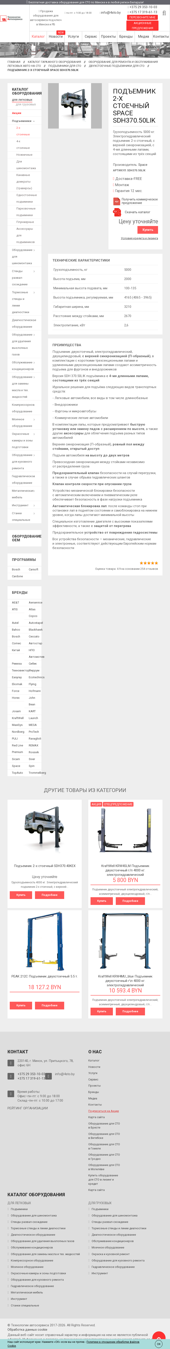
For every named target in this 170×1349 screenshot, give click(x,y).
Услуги (73, 36)
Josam (16, 710)
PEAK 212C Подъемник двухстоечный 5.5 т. (45, 975)
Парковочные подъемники (25, 211)
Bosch (16, 568)
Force (15, 690)
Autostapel (36, 622)
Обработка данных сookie (27, 1328)
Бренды (126, 36)
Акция (96, 803)
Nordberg (18, 730)
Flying (32, 683)
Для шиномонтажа (26, 164)
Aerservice (35, 601)
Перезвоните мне (142, 17)
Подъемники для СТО (64, 65)
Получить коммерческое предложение (135, 201)
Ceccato (34, 635)
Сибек (33, 662)
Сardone (17, 575)
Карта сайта (96, 1115)
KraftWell (18, 717)
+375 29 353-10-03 (143, 7)
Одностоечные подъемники (26, 197)
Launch (33, 717)
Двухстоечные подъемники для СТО (117, 65)
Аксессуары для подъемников (25, 234)
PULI (15, 737)
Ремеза (17, 662)
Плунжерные (25, 221)
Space (142, 165)
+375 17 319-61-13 (143, 12)
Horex (15, 697)
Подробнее (50, 894)
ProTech (34, 730)
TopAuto (17, 772)
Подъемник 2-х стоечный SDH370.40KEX (44, 865)
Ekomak (17, 683)
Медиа (143, 36)
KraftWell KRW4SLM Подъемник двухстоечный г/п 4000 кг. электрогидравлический (125, 869)
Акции (16, 112)
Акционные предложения (142, 25)
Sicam (16, 758)
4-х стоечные (23, 144)
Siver (32, 758)
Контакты (161, 36)
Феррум (34, 669)
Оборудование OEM (27, 537)
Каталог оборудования (27, 91)
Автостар (35, 642)
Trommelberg (37, 772)
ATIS (15, 608)
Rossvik (34, 751)
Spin (32, 765)
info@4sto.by (111, 13)
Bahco (16, 628)
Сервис (91, 36)
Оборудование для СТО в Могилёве (104, 1166)
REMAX (33, 744)
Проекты (108, 36)
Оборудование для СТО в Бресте (104, 1124)
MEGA (33, 724)
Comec (16, 642)
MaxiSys (17, 724)
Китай (16, 649)
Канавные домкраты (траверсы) (24, 180)
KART (32, 710)
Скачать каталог (137, 212)
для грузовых (25, 103)
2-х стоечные (23, 130)
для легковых (21, 99)
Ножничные (24, 153)
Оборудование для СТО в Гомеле (104, 1145)
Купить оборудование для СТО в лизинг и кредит (103, 1178)
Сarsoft (33, 568)
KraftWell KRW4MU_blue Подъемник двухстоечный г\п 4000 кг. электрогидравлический (125, 979)
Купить (148, 230)
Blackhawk (36, 628)
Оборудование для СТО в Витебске (104, 1134)
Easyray (17, 676)
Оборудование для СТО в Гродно (104, 1155)
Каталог (38, 36)
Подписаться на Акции (103, 1109)
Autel (15, 622)
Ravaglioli (35, 737)
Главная (14, 62)
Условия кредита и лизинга (139, 237)
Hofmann (35, 690)
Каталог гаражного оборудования (54, 62)
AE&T (15, 601)
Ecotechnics (36, 676)
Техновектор (20, 669)
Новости (56, 36)
